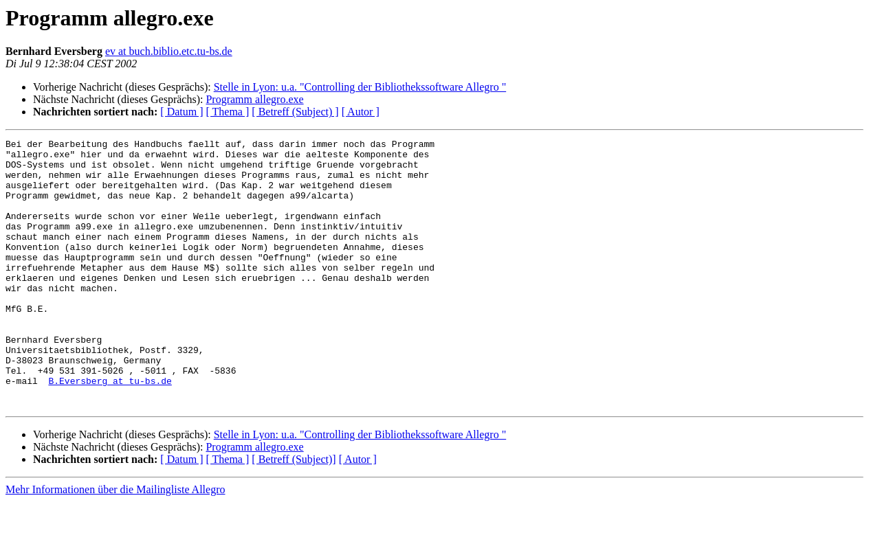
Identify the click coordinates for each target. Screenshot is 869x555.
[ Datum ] (181, 111)
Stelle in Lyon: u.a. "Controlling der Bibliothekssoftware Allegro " (360, 87)
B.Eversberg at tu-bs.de (109, 430)
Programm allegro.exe (254, 99)
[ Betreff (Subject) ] (295, 111)
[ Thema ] (228, 111)
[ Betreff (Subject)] (294, 513)
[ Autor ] (361, 111)
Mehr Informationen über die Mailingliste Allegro (115, 543)
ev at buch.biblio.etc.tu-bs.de (168, 51)
